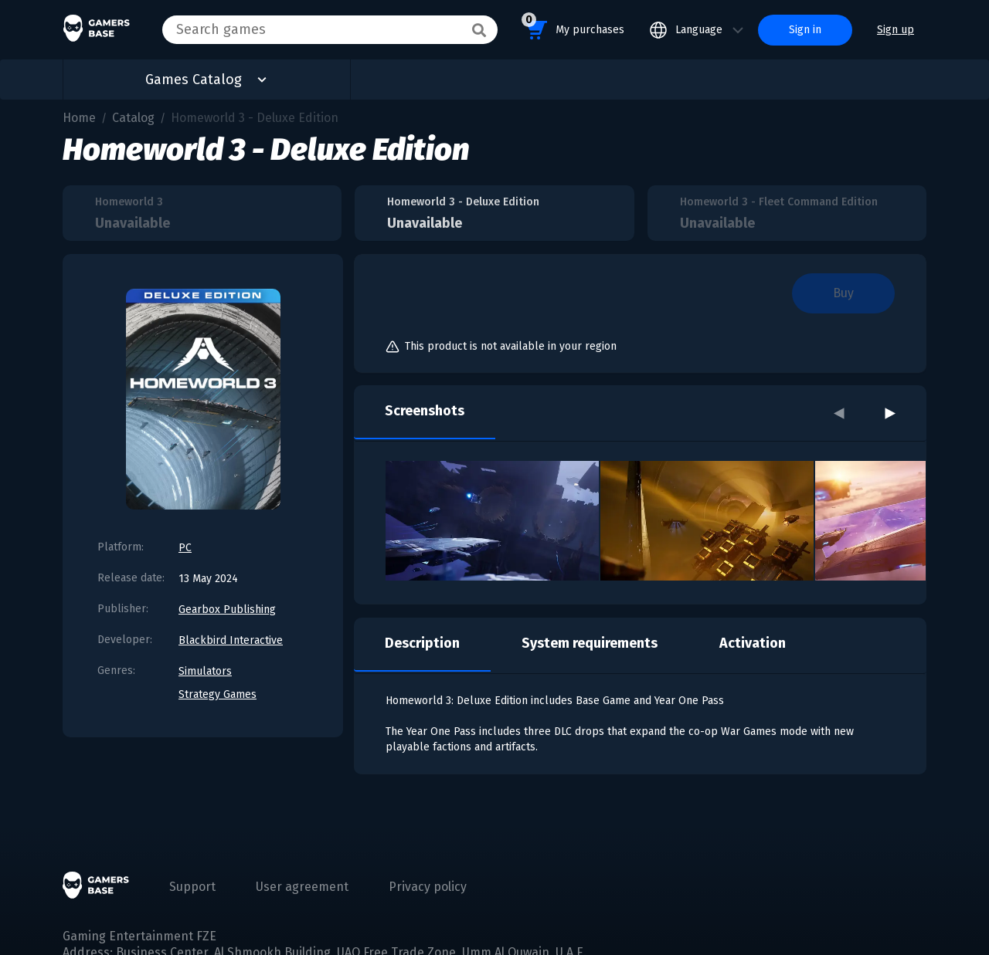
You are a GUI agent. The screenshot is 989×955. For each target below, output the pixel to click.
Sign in (805, 29)
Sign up (895, 29)
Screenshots (424, 410)
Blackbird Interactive (230, 640)
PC (185, 547)
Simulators (205, 671)
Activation (752, 643)
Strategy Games (217, 694)
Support (192, 886)
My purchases (573, 27)
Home (79, 117)
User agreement (302, 886)
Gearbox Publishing (227, 609)
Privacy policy (428, 886)
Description (422, 643)
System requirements (590, 643)
